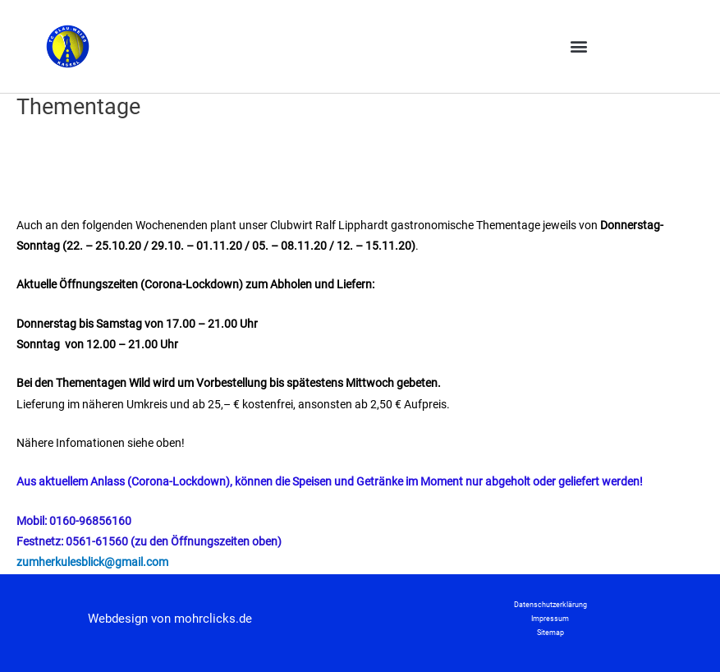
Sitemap (550, 632)
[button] (578, 46)
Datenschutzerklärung (550, 605)
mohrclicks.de (213, 618)
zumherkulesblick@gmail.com (92, 561)
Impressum (550, 618)
